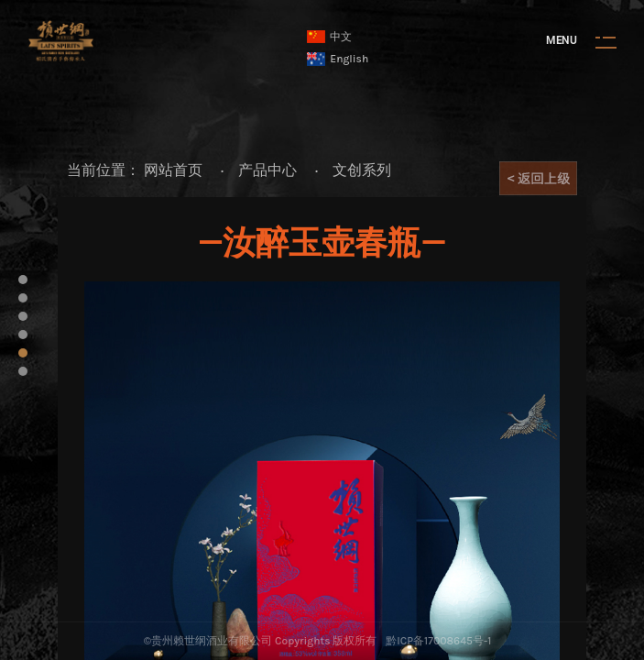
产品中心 (267, 170)
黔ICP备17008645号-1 (438, 640)
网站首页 (173, 170)
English (337, 58)
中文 (329, 36)
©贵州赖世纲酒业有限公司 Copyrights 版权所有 (260, 640)
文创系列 (362, 170)
